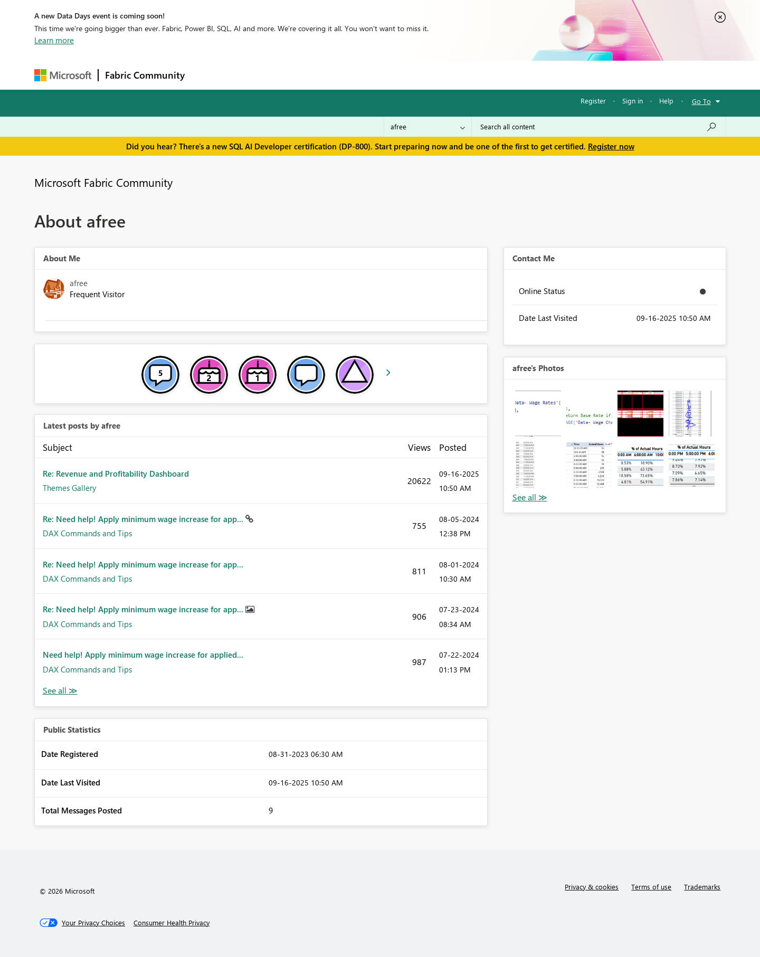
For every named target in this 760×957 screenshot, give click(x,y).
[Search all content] (598, 127)
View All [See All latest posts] (60, 691)
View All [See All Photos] (529, 497)
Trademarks (702, 886)
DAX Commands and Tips (87, 533)
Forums (208, 74)
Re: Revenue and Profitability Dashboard (116, 473)
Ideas (298, 74)
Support (478, 74)
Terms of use (651, 886)
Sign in (632, 100)
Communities (345, 74)
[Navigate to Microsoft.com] (62, 75)
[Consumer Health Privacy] (172, 922)
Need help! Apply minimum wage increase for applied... (143, 654)
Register (593, 100)
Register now (611, 146)
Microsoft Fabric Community (103, 182)
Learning (433, 74)
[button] (538, 414)
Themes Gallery (69, 487)
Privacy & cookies (592, 886)
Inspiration (255, 74)
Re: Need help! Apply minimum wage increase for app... (144, 519)
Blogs (392, 74)
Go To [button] (701, 101)
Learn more (54, 40)
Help (666, 100)
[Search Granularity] (427, 127)
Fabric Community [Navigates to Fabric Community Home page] (145, 75)
